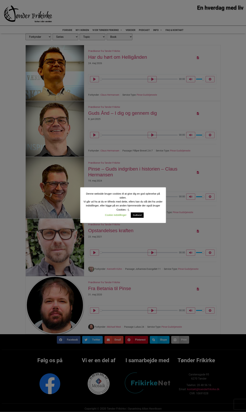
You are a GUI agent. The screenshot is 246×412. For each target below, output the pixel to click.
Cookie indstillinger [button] (116, 214)
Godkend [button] (137, 215)
